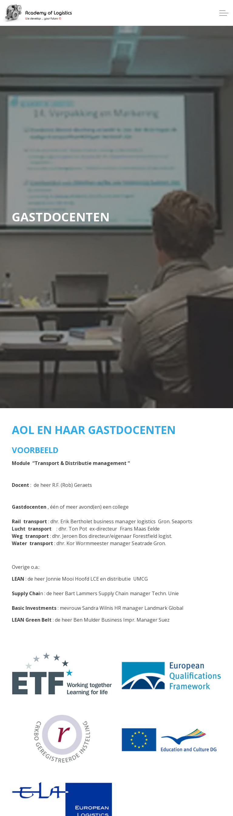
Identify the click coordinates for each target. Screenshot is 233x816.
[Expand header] (224, 13)
